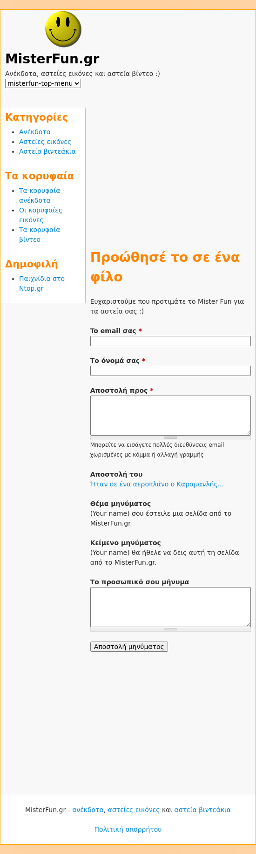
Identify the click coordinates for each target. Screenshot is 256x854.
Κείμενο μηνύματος (125, 543)
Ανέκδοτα (35, 132)
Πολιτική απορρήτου (128, 829)
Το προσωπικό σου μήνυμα (139, 582)
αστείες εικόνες (134, 809)
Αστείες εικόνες (45, 141)
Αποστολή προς (122, 390)
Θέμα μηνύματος (120, 503)
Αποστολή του (116, 474)
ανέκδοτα (88, 809)
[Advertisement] (170, 173)
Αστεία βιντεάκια (47, 151)
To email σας (116, 331)
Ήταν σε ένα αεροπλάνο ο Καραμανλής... (157, 484)
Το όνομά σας (118, 360)
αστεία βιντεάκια (203, 809)
